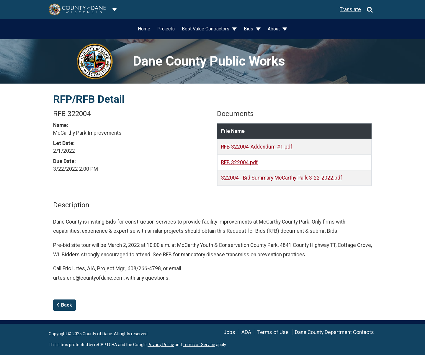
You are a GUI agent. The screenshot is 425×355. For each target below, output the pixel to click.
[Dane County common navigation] (114, 9)
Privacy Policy (161, 344)
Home (144, 29)
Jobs (229, 332)
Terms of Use (273, 332)
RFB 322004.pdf (239, 162)
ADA (246, 332)
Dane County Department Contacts (334, 332)
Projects (166, 29)
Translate (350, 9)
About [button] (274, 29)
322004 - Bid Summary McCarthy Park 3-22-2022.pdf (281, 178)
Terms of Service (199, 344)
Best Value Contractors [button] (206, 29)
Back (64, 305)
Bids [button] (249, 29)
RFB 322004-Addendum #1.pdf (256, 147)
